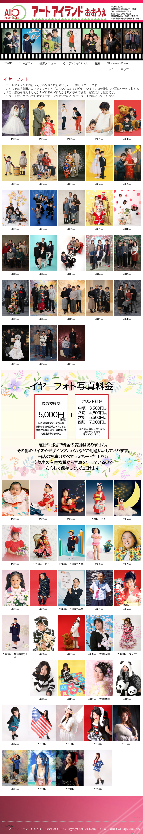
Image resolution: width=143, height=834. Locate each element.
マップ (125, 69)
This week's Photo (117, 63)
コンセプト (26, 63)
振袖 (98, 63)
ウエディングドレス (75, 63)
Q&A (110, 69)
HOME (8, 63)
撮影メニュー (48, 63)
